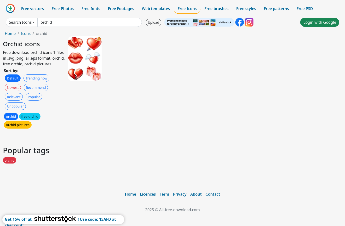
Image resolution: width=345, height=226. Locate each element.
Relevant (14, 97)
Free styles (246, 8)
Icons (25, 33)
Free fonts (90, 8)
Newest (13, 87)
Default (12, 78)
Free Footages (121, 8)
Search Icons (20, 22)
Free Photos (63, 8)
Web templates (156, 8)
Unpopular (15, 106)
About (195, 194)
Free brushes (216, 8)
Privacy (179, 194)
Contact (213, 194)
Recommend (36, 87)
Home (10, 33)
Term (164, 194)
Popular (34, 97)
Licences (148, 194)
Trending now (36, 78)
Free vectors (32, 8)
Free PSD (305, 8)
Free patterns (276, 8)
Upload (153, 22)
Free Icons (187, 8)
